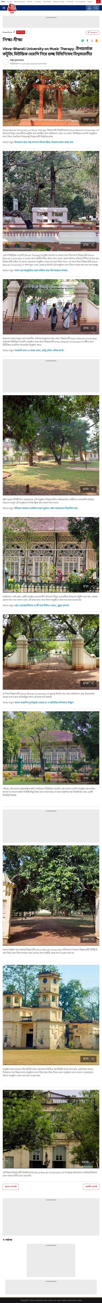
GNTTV (29, 1)
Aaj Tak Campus (19, 1)
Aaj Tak (9, 1)
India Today (47, 1)
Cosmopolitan (80, 1)
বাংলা (3, 1)
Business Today (58, 1)
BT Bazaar (70, 1)
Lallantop (37, 1)
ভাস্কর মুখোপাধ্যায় (17, 60)
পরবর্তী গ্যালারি (91, 1186)
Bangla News (7, 32)
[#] (82, 40)
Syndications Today (74, 1300)
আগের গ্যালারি (11, 1186)
